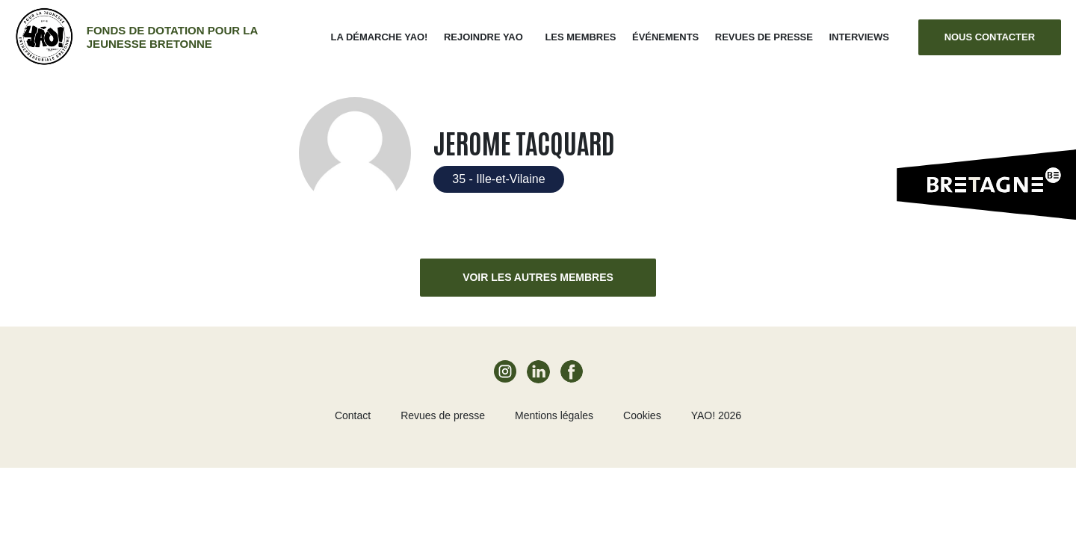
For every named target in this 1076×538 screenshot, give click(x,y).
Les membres (580, 37)
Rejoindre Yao (483, 37)
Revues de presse (764, 37)
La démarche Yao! (379, 37)
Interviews (858, 37)
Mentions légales (554, 415)
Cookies (642, 415)
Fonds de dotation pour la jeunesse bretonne (172, 37)
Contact (353, 415)
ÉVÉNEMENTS (665, 37)
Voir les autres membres (538, 277)
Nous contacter (989, 37)
